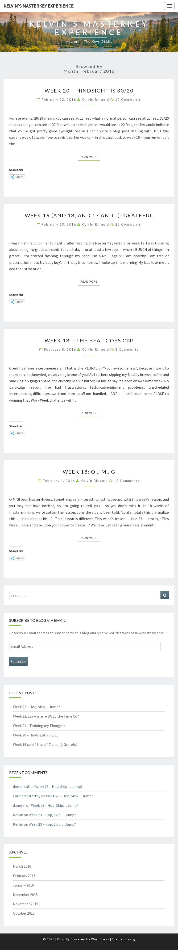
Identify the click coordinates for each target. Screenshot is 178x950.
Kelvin (18, 814)
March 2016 (22, 866)
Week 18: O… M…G (89, 471)
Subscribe (18, 661)
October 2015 (24, 913)
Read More (90, 156)
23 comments (128, 224)
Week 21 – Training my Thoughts (39, 725)
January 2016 (23, 885)
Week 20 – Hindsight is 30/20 (89, 90)
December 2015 (25, 894)
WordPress (100, 939)
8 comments (127, 349)
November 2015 (25, 903)
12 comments (128, 99)
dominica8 (21, 786)
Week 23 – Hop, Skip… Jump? (36, 706)
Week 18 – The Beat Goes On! (89, 340)
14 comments (127, 481)
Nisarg (130, 939)
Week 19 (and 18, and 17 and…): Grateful (89, 215)
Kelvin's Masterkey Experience (39, 6)
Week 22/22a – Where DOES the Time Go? (46, 716)
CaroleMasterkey (26, 796)
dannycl (19, 805)
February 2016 (24, 875)
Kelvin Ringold (95, 99)
